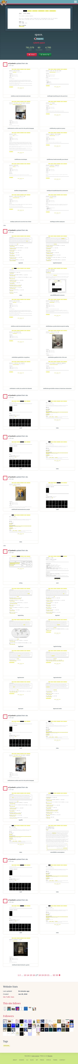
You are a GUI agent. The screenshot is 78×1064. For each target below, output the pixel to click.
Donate (21, 1060)
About (15, 1060)
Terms (55, 1060)
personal (6, 1045)
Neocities (27, 1056)
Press (42, 1060)
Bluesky (50, 1056)
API (37, 1060)
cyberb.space (39, 43)
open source (35, 1056)
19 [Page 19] (42, 975)
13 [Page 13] (25, 975)
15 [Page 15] (31, 975)
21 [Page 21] (48, 975)
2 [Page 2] (20, 975)
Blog (32, 1060)
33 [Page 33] (57, 975)
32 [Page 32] (54, 975)
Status (48, 1060)
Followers (8, 1016)
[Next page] (59, 975)
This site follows (12, 1003)
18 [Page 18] (39, 975)
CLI (27, 1060)
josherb (12, 63)
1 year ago (11, 65)
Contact (62, 1060)
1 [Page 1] (18, 975)
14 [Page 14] (28, 975)
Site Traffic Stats (8, 997)
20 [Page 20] (45, 975)
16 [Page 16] (34, 975)
